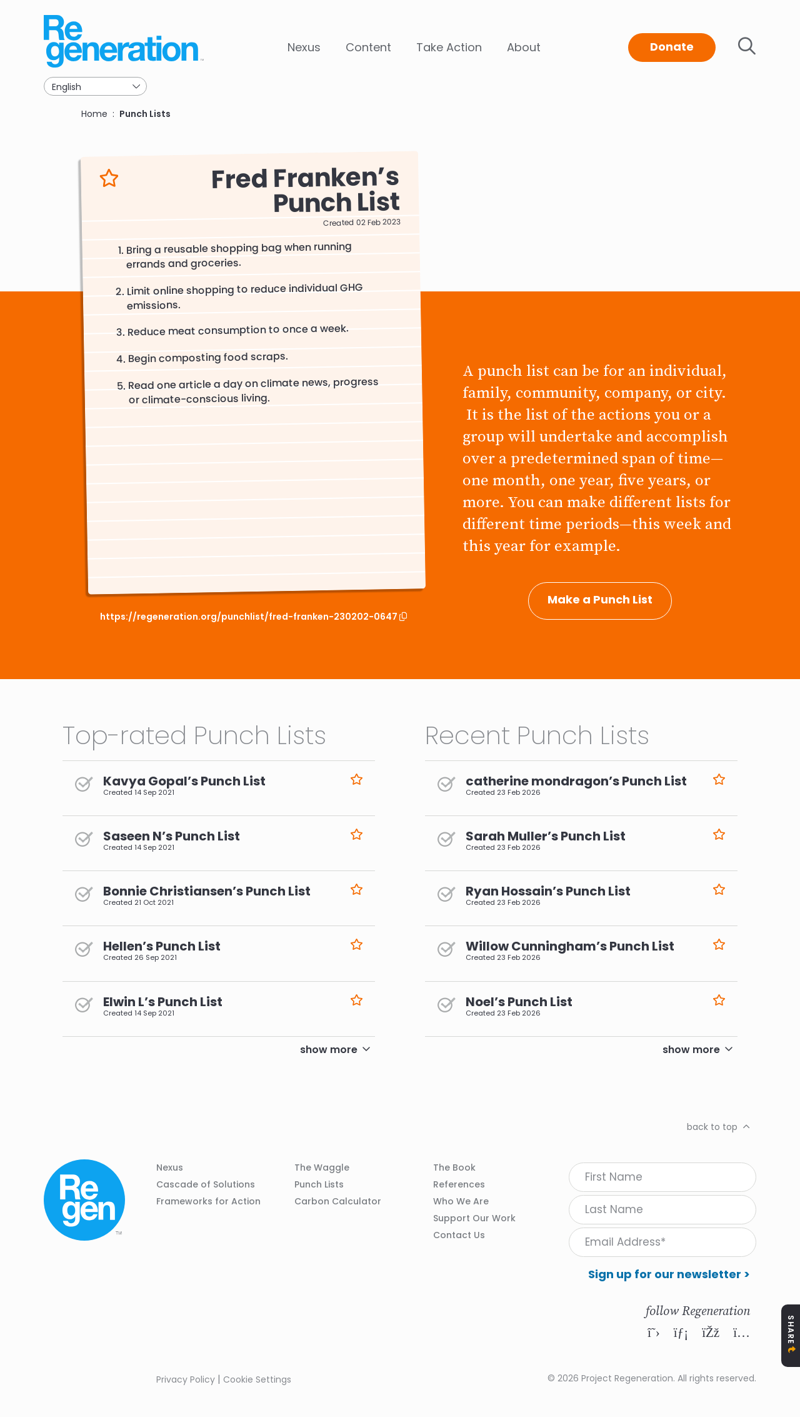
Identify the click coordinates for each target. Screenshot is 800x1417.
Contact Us (459, 1235)
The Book (454, 1167)
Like (109, 178)
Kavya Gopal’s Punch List (184, 781)
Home (94, 114)
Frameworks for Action (208, 1201)
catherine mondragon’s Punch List (576, 781)
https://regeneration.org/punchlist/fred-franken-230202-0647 (249, 617)
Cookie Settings (257, 1379)
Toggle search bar (746, 46)
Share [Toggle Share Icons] (791, 1329)
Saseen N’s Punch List (171, 836)
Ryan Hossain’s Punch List (548, 891)
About (524, 47)
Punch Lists (145, 114)
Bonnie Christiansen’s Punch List (207, 891)
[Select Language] (95, 86)
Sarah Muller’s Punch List (546, 836)
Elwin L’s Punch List (162, 1002)
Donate (672, 46)
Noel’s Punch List (519, 1002)
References (459, 1184)
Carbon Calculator (337, 1201)
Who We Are (461, 1201)
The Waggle (321, 1167)
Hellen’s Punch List (162, 946)
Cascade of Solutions (205, 1184)
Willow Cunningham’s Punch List (570, 946)
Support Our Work (474, 1218)
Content (368, 47)
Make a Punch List (600, 599)
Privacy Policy (185, 1379)
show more (329, 1049)
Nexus (304, 47)
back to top (712, 1127)
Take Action (449, 47)
